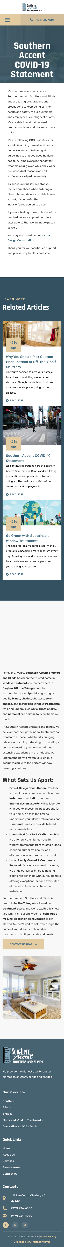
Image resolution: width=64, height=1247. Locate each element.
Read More (15, 400)
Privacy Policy (48, 1236)
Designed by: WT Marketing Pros (32, 1241)
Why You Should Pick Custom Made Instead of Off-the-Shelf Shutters (31, 362)
